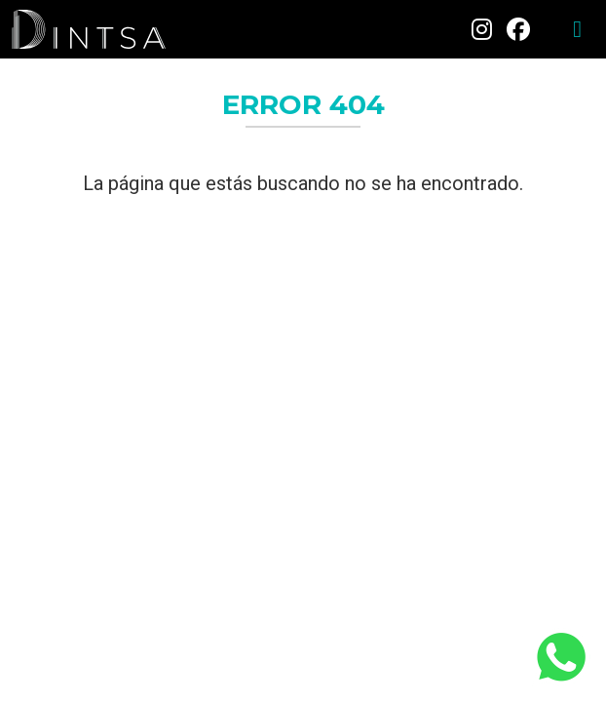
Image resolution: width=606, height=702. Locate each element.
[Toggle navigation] (577, 29)
